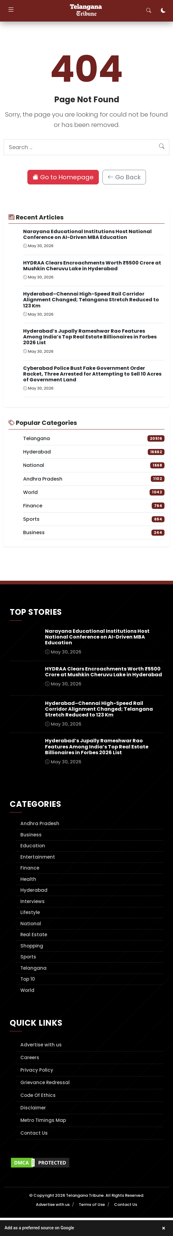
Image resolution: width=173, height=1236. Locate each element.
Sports (28, 957)
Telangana (33, 968)
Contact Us (34, 1133)
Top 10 (27, 979)
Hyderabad (33, 890)
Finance (29, 868)
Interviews (32, 901)
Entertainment (37, 857)
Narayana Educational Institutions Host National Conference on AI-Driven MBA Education (87, 234)
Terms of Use (92, 1204)
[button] (86, 1228)
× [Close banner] (163, 1228)
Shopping (31, 946)
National (30, 923)
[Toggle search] (148, 10)
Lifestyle (30, 912)
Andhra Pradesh (39, 823)
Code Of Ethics (38, 1095)
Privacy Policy (36, 1070)
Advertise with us (41, 1045)
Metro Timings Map (43, 1120)
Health (28, 879)
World (27, 990)
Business (31, 835)
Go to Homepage (63, 177)
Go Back (124, 177)
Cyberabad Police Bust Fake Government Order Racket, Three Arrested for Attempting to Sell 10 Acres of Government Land (92, 374)
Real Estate (33, 934)
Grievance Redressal (45, 1082)
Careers (29, 1057)
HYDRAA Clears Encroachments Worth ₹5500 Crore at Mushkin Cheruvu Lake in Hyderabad (92, 265)
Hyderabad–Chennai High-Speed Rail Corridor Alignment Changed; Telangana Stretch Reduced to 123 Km (91, 299)
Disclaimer (33, 1108)
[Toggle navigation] (11, 10)
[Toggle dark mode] (163, 10)
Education (32, 845)
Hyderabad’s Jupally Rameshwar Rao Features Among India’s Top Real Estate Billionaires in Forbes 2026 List (90, 336)
